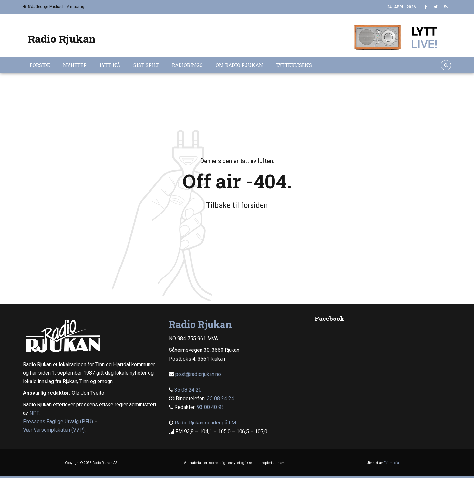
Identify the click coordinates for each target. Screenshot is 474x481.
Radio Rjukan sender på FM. (206, 423)
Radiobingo (187, 65)
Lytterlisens (294, 65)
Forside (39, 65)
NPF (34, 413)
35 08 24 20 (187, 390)
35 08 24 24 (220, 398)
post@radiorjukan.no (198, 374)
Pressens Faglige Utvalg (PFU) (58, 421)
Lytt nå (109, 65)
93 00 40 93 (210, 407)
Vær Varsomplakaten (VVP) (54, 430)
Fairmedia (391, 463)
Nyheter (75, 65)
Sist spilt (146, 65)
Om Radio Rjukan (239, 65)
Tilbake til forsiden (237, 205)
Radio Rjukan (62, 39)
